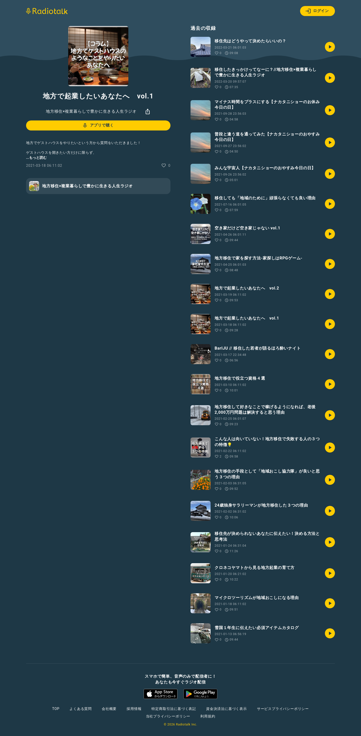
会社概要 (109, 709)
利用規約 (207, 716)
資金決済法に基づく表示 (226, 709)
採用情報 (134, 709)
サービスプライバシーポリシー (283, 709)
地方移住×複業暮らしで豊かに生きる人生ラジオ (91, 111)
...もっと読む (36, 158)
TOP (55, 709)
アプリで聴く (98, 125)
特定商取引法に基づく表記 (173, 709)
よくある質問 (80, 709)
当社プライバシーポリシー (168, 716)
